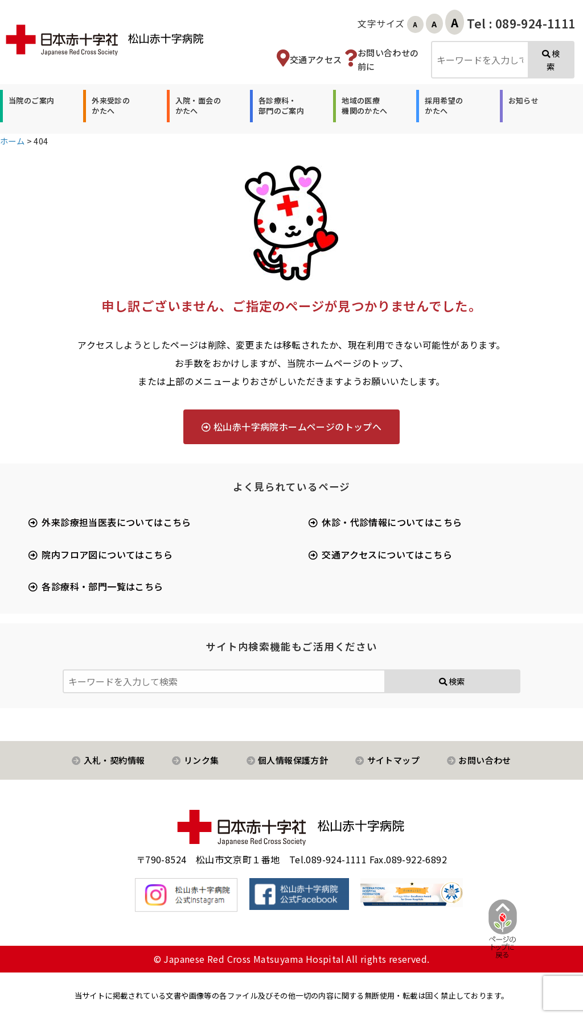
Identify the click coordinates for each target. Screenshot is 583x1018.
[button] (30, 106)
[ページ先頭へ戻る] (493, 928)
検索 (551, 60)
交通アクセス (316, 59)
